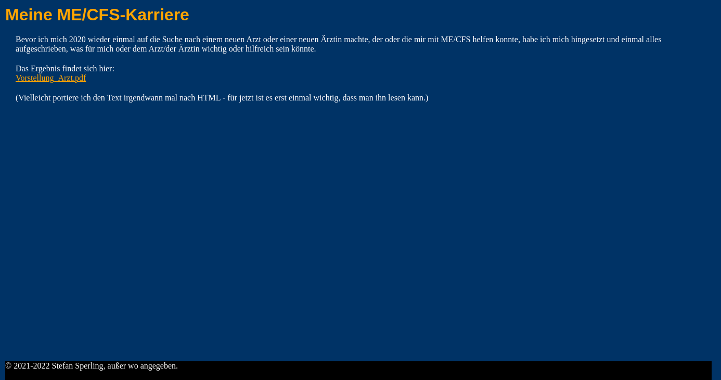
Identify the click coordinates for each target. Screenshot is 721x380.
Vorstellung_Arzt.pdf (51, 77)
